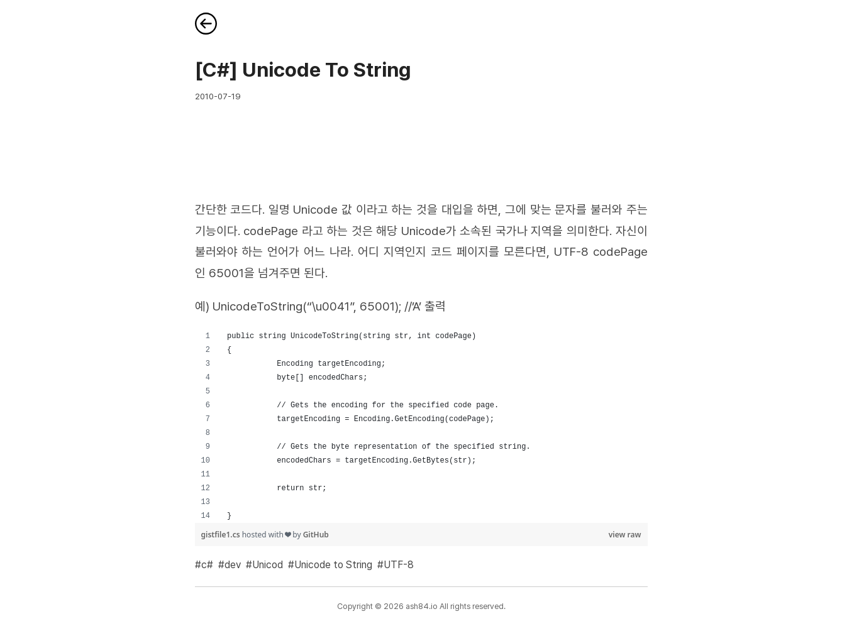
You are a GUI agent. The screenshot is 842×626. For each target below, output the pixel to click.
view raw (625, 534)
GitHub (316, 534)
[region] (421, 426)
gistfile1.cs (221, 534)
